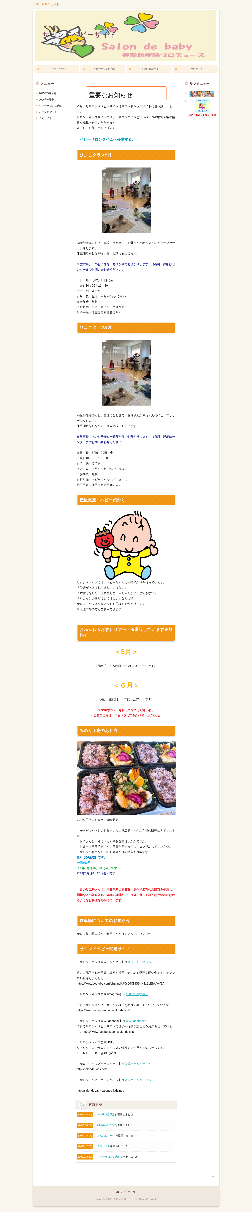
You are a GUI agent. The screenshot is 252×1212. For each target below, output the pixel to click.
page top (212, 1176)
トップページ (58, 68)
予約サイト (197, 68)
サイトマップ (128, 1192)
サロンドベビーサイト (46, 4)
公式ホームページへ (137, 1063)
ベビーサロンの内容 (104, 68)
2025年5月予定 (106, 1125)
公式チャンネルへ (139, 962)
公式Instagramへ (137, 994)
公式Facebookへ (137, 1021)
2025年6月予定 (106, 1114)
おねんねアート (150, 68)
